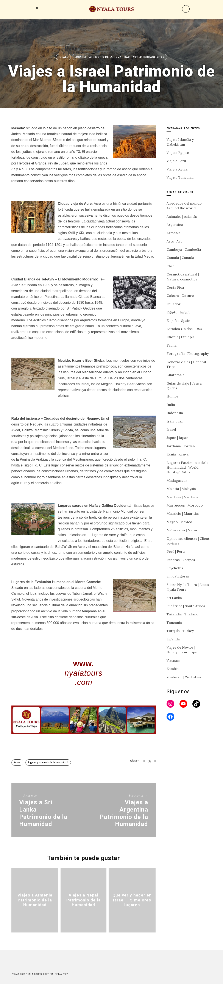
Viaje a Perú (176, 161)
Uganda (173, 639)
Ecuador (174, 304)
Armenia (174, 233)
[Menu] (186, 9)
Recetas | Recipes (181, 560)
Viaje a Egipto (178, 152)
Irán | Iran (175, 421)
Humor (172, 396)
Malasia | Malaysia (181, 489)
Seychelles (175, 568)
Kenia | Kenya (178, 454)
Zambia (173, 668)
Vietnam (173, 660)
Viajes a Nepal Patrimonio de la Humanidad (83, 900)
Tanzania (174, 622)
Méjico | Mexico (179, 522)
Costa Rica (175, 287)
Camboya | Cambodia (184, 249)
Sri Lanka (174, 598)
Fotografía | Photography (188, 353)
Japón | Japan (177, 437)
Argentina (175, 224)
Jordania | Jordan (181, 446)
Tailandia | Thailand (182, 614)
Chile (171, 266)
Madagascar (177, 480)
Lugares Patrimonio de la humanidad (48, 762)
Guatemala (175, 375)
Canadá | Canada (180, 257)
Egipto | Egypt (178, 312)
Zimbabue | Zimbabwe (184, 677)
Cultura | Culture (180, 295)
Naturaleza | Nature (183, 530)
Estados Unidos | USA (184, 329)
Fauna (171, 345)
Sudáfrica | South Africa (186, 606)
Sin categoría (178, 576)
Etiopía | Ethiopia (181, 337)
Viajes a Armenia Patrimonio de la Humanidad (34, 900)
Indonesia (175, 413)
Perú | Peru (176, 551)
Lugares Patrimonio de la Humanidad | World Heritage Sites (119, 57)
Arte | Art (174, 241)
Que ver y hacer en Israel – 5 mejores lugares (132, 900)
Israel (63, 57)
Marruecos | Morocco (185, 505)
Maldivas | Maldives (182, 497)
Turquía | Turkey (180, 631)
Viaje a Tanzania (180, 177)
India (171, 404)
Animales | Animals (182, 216)
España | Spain (178, 320)
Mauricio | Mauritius (183, 513)
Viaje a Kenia (177, 169)
